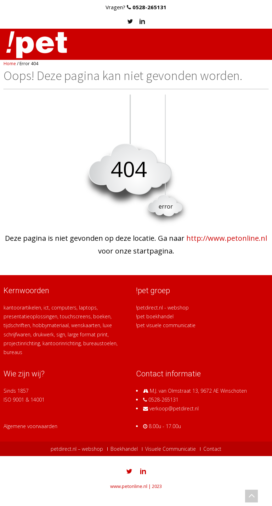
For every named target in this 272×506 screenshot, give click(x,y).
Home (10, 64)
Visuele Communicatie (170, 449)
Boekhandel (124, 449)
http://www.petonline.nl (226, 238)
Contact (212, 449)
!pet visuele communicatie (166, 325)
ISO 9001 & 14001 (24, 399)
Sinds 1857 (16, 390)
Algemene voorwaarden (30, 426)
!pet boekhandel (155, 316)
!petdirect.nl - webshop (162, 307)
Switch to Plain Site (136, 494)
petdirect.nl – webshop (77, 449)
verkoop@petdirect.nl (174, 408)
